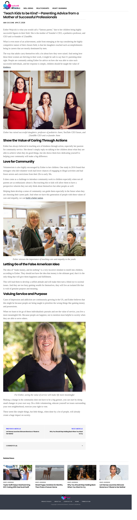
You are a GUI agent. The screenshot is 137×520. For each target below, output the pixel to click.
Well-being (28, 8)
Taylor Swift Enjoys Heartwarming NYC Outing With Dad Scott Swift (16, 486)
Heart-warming (59, 8)
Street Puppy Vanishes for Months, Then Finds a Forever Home (49, 486)
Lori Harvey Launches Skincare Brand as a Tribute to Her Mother (112, 486)
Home (77, 501)
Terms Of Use (86, 501)
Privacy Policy (46, 501)
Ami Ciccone (8, 23)
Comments (11, 446)
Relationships (42, 8)
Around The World (11, 8)
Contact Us (68, 501)
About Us (57, 501)
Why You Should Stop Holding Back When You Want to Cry (81, 486)
